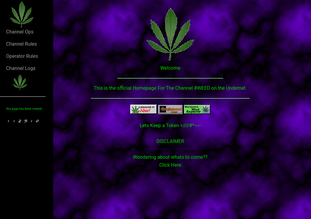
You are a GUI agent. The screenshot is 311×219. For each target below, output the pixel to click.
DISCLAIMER (170, 141)
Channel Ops (19, 32)
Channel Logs (21, 68)
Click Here (170, 165)
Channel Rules (21, 44)
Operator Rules (22, 56)
